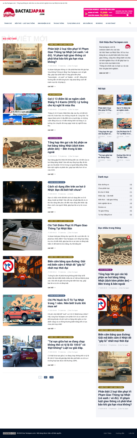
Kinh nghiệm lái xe (44, 23)
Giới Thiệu (107, 433)
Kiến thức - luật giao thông (108, 200)
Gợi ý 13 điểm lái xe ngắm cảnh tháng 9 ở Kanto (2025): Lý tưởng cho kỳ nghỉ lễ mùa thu (68, 102)
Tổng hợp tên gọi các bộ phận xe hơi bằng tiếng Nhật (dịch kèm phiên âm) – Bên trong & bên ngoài (67, 147)
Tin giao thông (59, 23)
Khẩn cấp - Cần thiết (105, 196)
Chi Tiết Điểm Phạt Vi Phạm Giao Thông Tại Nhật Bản (67, 227)
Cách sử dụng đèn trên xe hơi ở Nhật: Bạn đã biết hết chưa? (66, 188)
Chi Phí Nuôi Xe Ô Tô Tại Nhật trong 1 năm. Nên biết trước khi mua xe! (67, 303)
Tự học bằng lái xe (73, 23)
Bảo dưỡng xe (88, 23)
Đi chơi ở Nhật (110, 23)
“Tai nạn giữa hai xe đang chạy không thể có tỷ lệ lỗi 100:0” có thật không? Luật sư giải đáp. (66, 345)
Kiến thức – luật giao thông (25, 23)
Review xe (99, 23)
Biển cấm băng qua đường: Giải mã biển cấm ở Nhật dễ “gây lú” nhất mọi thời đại (67, 264)
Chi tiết (51, 86)
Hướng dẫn (120, 433)
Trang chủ (8, 23)
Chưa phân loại (103, 188)
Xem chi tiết (104, 73)
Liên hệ (131, 433)
